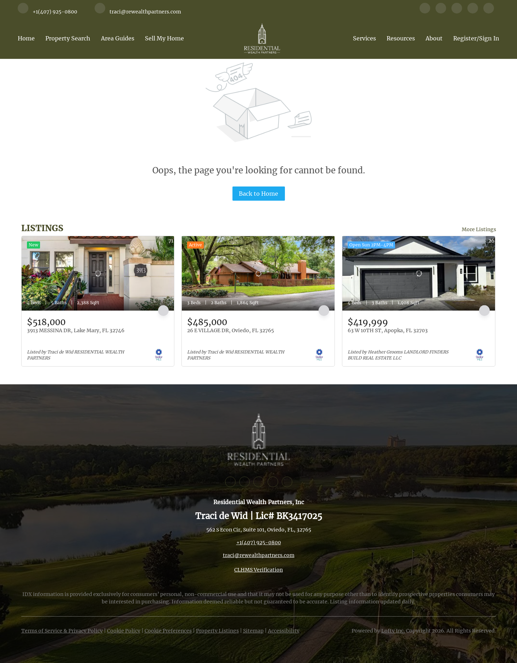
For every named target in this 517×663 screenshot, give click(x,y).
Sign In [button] (489, 38)
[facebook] (425, 11)
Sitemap (253, 631)
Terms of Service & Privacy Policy (62, 631)
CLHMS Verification (258, 570)
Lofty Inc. (393, 631)
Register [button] (465, 38)
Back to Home (258, 193)
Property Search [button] (67, 38)
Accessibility (283, 631)
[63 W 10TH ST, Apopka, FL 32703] (418, 273)
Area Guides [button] (117, 38)
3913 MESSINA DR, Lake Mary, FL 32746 (75, 330)
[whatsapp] (488, 11)
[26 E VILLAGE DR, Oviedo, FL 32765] (258, 273)
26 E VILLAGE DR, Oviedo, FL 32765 (230, 330)
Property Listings (217, 631)
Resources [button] (401, 38)
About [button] (434, 38)
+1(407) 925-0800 (258, 542)
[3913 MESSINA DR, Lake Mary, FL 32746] (98, 273)
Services (364, 38)
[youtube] (472, 11)
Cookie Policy (123, 631)
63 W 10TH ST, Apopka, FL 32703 (388, 330)
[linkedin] (440, 11)
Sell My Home (164, 38)
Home (26, 38)
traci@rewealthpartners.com (258, 555)
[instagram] (456, 11)
